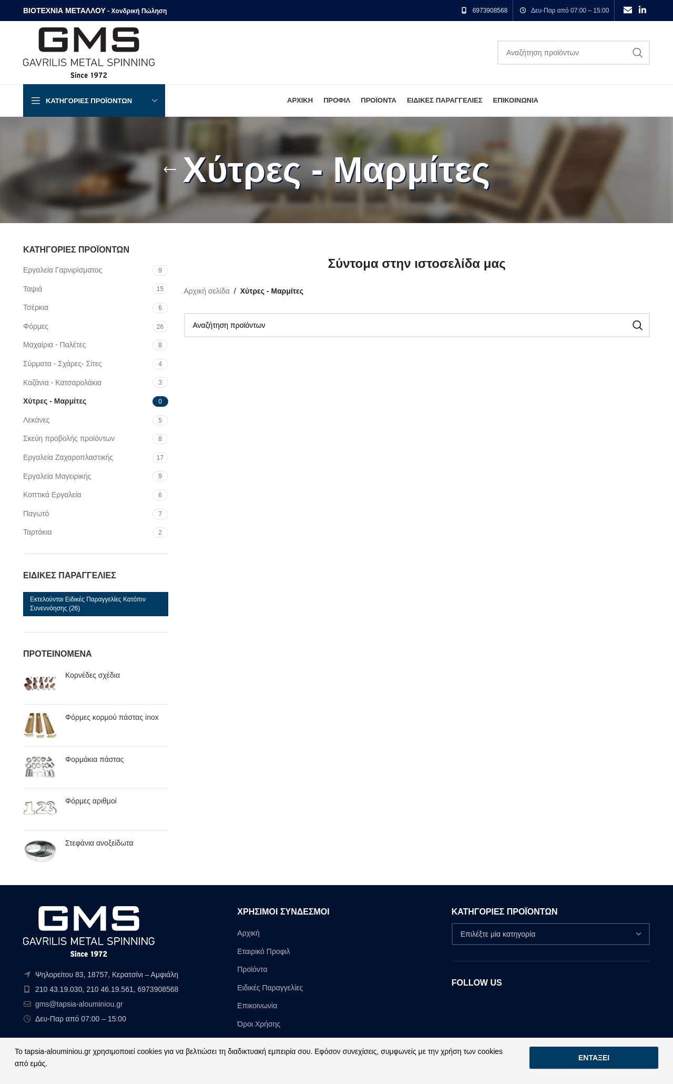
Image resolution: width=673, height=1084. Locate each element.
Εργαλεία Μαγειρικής (57, 476)
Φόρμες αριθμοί (91, 801)
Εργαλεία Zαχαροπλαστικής (68, 457)
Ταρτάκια (37, 532)
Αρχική (248, 933)
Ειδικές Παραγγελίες (270, 987)
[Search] (573, 53)
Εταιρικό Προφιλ (263, 951)
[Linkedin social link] (643, 10)
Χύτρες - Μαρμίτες (54, 401)
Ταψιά (32, 289)
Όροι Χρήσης (258, 1024)
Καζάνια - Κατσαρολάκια (62, 382)
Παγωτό (36, 513)
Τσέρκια (35, 307)
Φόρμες (35, 326)
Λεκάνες (36, 420)
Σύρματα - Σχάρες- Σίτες (62, 363)
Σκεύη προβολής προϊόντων (69, 438)
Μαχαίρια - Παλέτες (54, 344)
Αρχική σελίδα (207, 291)
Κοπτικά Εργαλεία (52, 494)
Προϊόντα (252, 969)
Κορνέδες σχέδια (92, 675)
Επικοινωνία (257, 1005)
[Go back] (170, 169)
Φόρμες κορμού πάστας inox (112, 717)
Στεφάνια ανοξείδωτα (99, 843)
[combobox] (551, 934)
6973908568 (490, 10)
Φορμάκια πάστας (94, 759)
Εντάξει (593, 1057)
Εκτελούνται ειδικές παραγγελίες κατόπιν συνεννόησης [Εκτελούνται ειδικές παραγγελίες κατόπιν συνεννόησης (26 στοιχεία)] (88, 604)
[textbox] (551, 934)
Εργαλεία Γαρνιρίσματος (62, 270)
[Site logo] (89, 52)
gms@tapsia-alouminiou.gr (79, 1004)
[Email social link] (627, 10)
